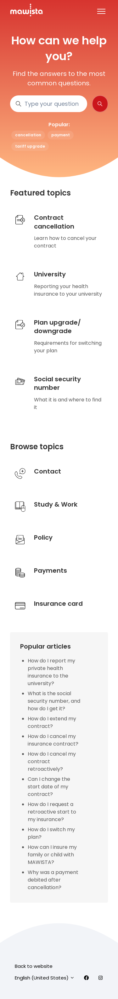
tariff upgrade (30, 146)
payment (60, 135)
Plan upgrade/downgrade (57, 327)
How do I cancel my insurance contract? (53, 740)
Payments (50, 570)
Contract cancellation (54, 222)
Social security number (57, 383)
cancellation (28, 135)
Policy (43, 537)
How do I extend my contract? (52, 722)
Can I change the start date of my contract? (49, 786)
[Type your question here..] (48, 103)
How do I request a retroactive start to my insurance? (52, 812)
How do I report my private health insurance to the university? (51, 672)
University (50, 274)
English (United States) (45, 977)
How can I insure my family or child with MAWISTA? (52, 854)
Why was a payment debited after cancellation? (53, 880)
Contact (47, 471)
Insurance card (58, 603)
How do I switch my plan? (51, 833)
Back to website (34, 966)
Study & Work (55, 504)
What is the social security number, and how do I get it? (54, 701)
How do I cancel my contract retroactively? (52, 761)
